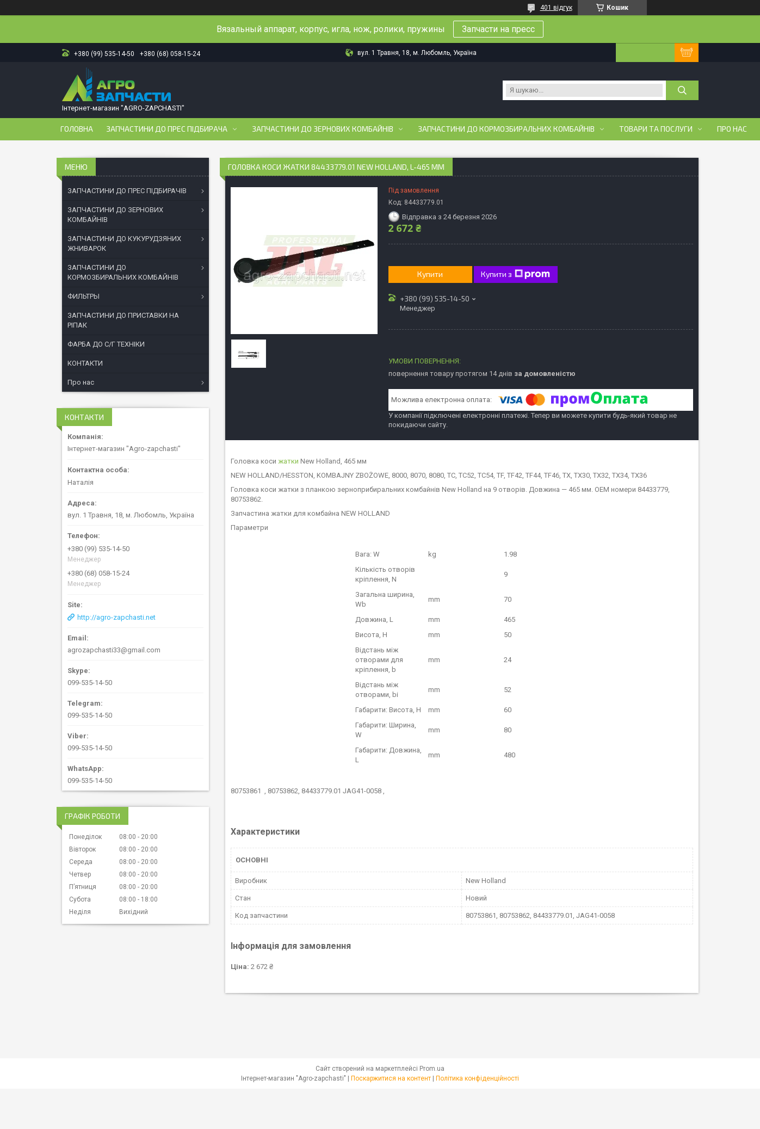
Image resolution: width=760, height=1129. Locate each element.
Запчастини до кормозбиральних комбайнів (506, 129)
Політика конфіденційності (477, 1078)
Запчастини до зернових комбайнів (322, 129)
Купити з (515, 274)
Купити (430, 274)
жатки (288, 461)
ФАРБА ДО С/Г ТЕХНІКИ (106, 344)
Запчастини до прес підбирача (166, 129)
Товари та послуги (656, 129)
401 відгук (556, 7)
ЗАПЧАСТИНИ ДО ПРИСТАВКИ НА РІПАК (123, 320)
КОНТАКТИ (85, 363)
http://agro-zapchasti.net (116, 617)
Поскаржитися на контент (391, 1078)
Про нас (732, 129)
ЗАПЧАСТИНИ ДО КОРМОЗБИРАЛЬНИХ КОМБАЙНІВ (122, 272)
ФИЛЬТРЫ (83, 296)
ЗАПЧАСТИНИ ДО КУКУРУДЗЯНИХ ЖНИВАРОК (124, 243)
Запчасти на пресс (498, 29)
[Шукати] (682, 90)
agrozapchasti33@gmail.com (113, 650)
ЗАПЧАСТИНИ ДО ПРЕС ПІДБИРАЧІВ (127, 191)
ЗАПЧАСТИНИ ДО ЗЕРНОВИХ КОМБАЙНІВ (115, 215)
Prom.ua (431, 1068)
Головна (76, 129)
